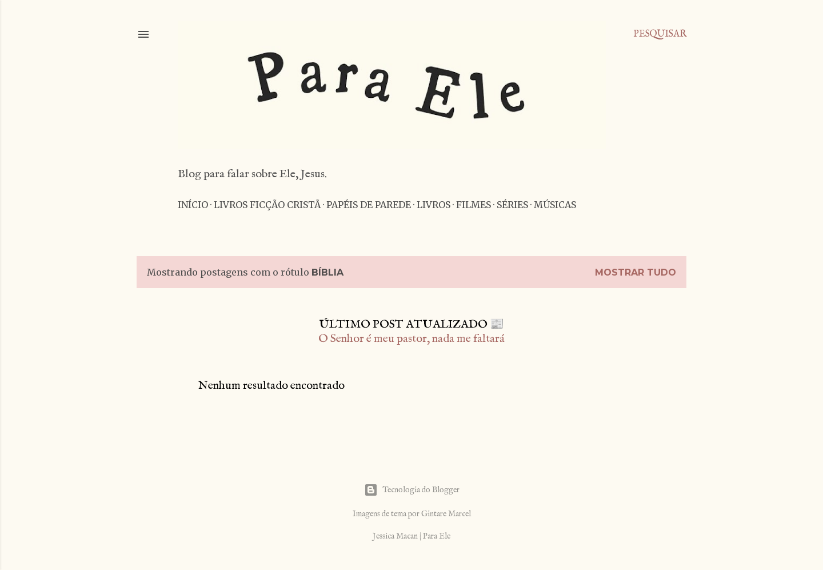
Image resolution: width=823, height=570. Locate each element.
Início (193, 204)
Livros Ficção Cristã (267, 204)
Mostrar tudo (635, 272)
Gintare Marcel (446, 514)
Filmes (473, 204)
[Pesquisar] (659, 34)
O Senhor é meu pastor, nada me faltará (411, 339)
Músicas (555, 204)
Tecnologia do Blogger (412, 490)
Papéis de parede (368, 204)
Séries (512, 204)
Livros (433, 204)
